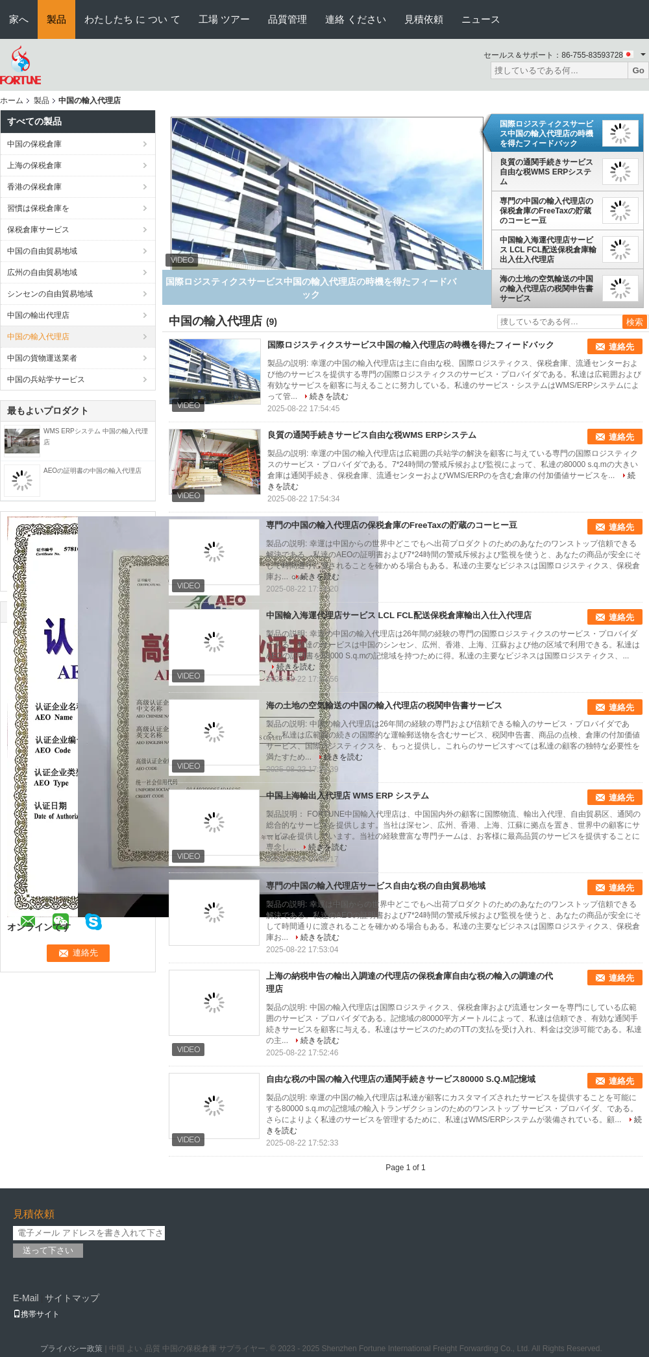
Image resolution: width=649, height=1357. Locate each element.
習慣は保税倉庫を (38, 208)
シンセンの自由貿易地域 (50, 293)
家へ (19, 19)
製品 (56, 19)
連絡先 (621, 347)
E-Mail (26, 1298)
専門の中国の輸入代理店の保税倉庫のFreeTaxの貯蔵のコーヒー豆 (546, 211)
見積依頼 (423, 19)
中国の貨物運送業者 (42, 358)
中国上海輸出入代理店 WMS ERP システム (347, 795)
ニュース (480, 19)
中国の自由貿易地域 (42, 251)
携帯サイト (36, 1314)
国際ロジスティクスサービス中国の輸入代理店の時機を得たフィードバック (546, 133)
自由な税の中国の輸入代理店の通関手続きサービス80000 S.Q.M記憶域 (400, 1079)
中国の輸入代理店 (38, 336)
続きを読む (329, 396)
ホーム (11, 100)
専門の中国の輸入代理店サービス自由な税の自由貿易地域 (375, 886)
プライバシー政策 (71, 1348)
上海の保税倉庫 (34, 165)
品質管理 (287, 19)
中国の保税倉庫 (34, 144)
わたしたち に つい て (132, 19)
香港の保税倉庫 (34, 186)
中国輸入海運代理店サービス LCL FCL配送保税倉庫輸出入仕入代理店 (548, 249)
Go (638, 70)
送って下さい (48, 1250)
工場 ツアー (224, 19)
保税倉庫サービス (38, 229)
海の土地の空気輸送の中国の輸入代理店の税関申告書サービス (546, 288)
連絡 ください (355, 19)
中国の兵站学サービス (46, 379)
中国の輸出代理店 (38, 315)
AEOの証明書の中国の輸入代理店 (92, 470)
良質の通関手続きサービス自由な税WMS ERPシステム (546, 172)
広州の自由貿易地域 (42, 272)
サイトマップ (72, 1298)
